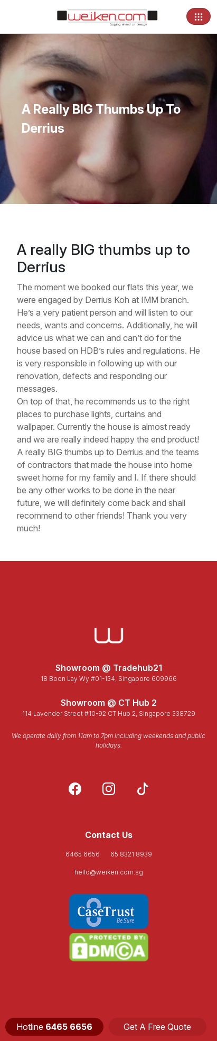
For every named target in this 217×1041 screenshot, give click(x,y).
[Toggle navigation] (198, 16)
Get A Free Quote (157, 1026)
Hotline (54, 1026)
